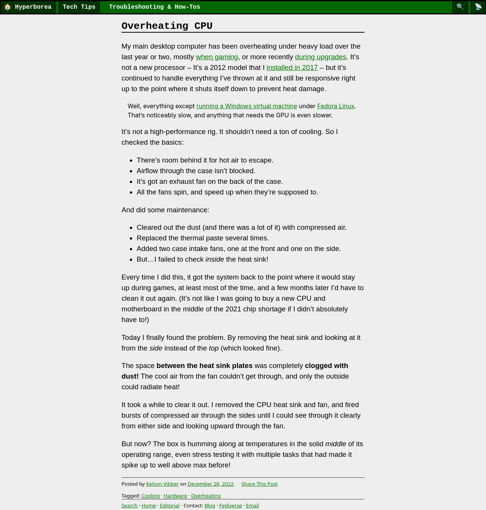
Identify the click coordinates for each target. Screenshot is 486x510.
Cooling (151, 495)
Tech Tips (79, 7)
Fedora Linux (336, 106)
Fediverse (230, 505)
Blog (210, 505)
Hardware (175, 495)
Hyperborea (28, 7)
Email (252, 505)
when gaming (217, 57)
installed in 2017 (292, 67)
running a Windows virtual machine (246, 106)
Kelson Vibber (162, 483)
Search (129, 505)
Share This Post (259, 483)
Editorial (170, 505)
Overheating (206, 495)
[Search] (460, 7)
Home (149, 505)
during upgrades (320, 57)
